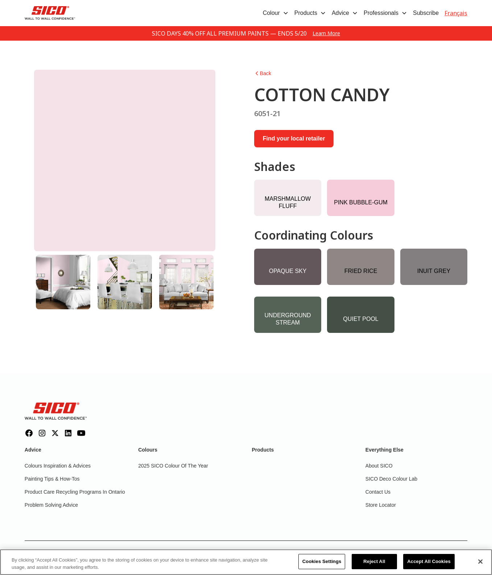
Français (456, 13)
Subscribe (426, 13)
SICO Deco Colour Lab (391, 479)
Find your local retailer (294, 138)
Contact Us (377, 492)
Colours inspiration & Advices (58, 466)
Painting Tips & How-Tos (52, 479)
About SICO (379, 466)
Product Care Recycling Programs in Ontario (75, 492)
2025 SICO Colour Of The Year (173, 466)
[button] (276, 13)
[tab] (63, 282)
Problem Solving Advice (51, 505)
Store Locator (380, 505)
